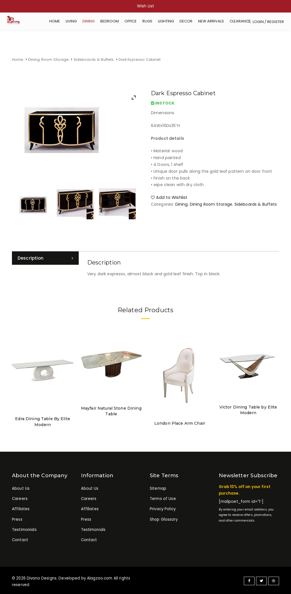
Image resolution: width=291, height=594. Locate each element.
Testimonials (24, 530)
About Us (21, 487)
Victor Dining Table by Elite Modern (248, 409)
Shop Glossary (164, 519)
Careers (20, 498)
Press (17, 519)
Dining (181, 204)
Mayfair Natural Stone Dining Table (111, 410)
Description (31, 258)
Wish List (145, 6)
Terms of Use (163, 498)
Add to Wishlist (168, 197)
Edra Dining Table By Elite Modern (42, 421)
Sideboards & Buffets (93, 59)
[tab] (45, 258)
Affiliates (21, 509)
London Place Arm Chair (179, 422)
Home (18, 59)
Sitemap (158, 487)
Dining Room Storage (48, 59)
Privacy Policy (163, 509)
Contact (20, 540)
